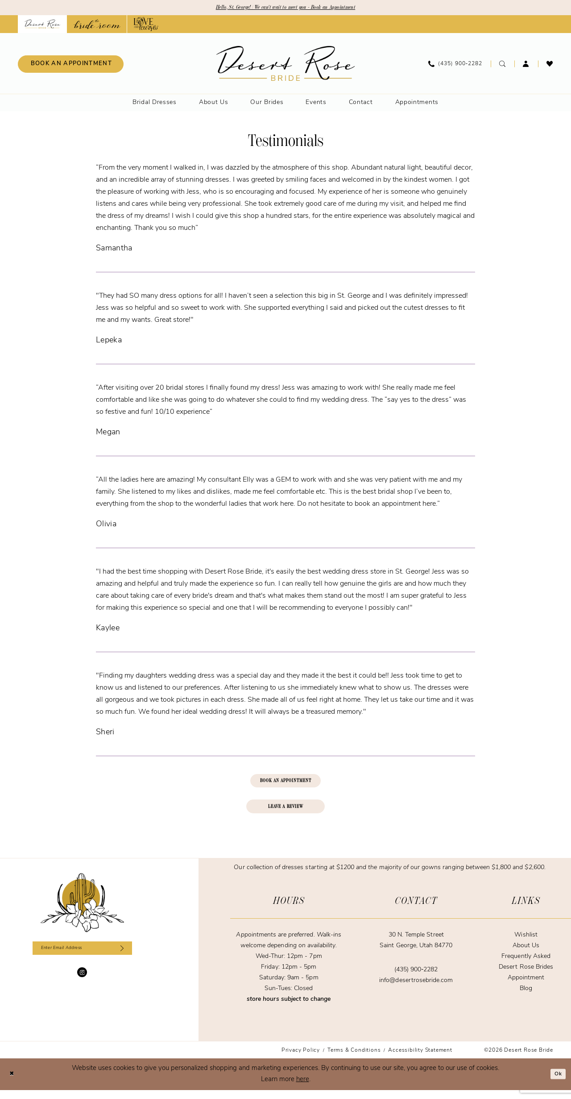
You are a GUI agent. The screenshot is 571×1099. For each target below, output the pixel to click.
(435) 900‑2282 (416, 978)
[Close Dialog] (13, 1083)
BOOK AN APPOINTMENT (285, 784)
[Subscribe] (132, 958)
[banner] (285, 65)
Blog (526, 997)
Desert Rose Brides (526, 976)
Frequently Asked (525, 965)
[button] (526, 65)
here (302, 1088)
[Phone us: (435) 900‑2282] (455, 65)
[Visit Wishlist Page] (550, 65)
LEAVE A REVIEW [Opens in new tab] (286, 813)
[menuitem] (70, 66)
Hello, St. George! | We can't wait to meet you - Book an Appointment (285, 8)
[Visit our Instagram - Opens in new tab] (82, 985)
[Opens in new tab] (97, 26)
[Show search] (502, 65)
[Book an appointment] (71, 66)
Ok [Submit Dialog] (556, 1083)
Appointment (526, 986)
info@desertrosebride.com (416, 989)
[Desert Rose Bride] (82, 911)
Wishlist (525, 944)
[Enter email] (82, 958)
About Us (526, 954)
